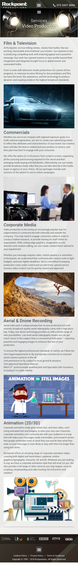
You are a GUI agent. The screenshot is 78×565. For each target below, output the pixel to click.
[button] (39, 5)
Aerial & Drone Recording (28, 323)
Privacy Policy (37, 558)
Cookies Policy (20, 558)
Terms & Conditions (56, 558)
